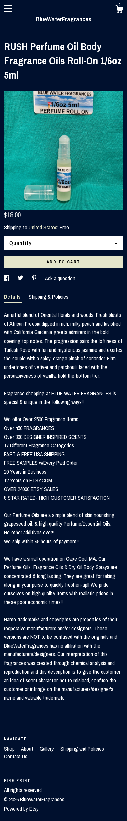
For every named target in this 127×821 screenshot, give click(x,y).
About (28, 748)
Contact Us (15, 756)
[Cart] (119, 10)
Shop (10, 748)
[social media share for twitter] (21, 278)
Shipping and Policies (82, 748)
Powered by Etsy (21, 809)
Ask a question (60, 278)
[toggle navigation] (8, 8)
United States (43, 227)
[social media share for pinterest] (34, 278)
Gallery (47, 748)
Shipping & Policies (48, 297)
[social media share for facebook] (7, 278)
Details (13, 297)
